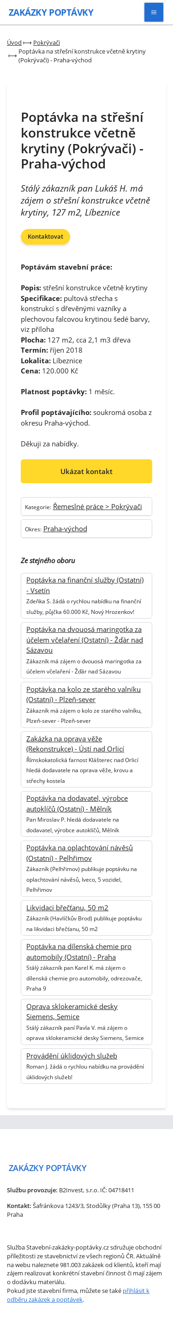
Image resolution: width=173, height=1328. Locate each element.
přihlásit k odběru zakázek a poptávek (78, 1295)
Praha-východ (65, 528)
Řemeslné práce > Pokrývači (97, 506)
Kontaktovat (45, 236)
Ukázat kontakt (86, 471)
